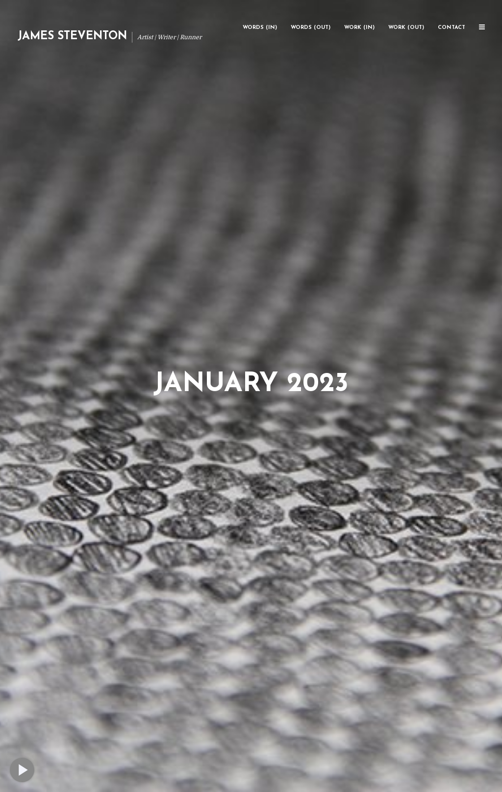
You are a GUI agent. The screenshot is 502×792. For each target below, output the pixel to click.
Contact (451, 27)
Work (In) (359, 27)
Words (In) (260, 27)
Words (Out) (310, 27)
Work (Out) (406, 27)
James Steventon (72, 36)
